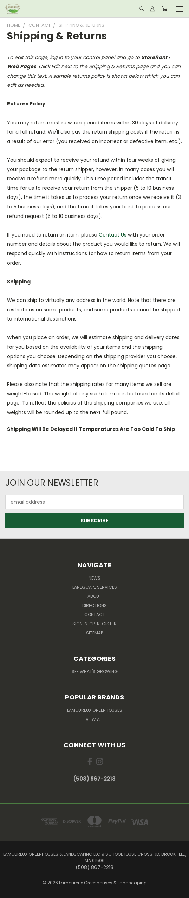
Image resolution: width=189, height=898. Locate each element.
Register (107, 624)
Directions (94, 605)
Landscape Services (94, 587)
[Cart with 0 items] (164, 8)
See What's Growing (95, 671)
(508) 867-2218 (94, 778)
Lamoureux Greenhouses (94, 710)
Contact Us (112, 234)
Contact (94, 615)
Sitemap (94, 633)
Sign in (80, 624)
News (94, 578)
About (94, 596)
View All (94, 719)
